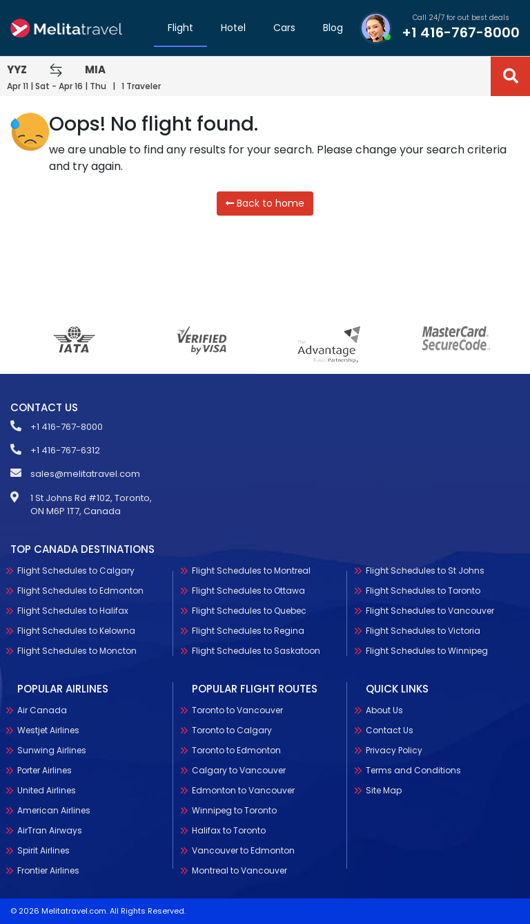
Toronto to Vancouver (237, 767)
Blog (333, 28)
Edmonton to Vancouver (243, 847)
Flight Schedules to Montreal (251, 597)
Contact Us (435, 730)
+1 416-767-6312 (65, 450)
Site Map (429, 790)
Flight (180, 28)
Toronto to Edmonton (236, 807)
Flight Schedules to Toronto (468, 590)
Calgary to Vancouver (239, 827)
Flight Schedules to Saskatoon (256, 677)
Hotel (233, 28)
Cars (284, 28)
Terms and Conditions (459, 770)
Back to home (265, 203)
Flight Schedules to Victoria (468, 631)
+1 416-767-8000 (461, 32)
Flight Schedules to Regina (248, 657)
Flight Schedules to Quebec (249, 637)
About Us (430, 710)
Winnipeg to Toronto (234, 867)
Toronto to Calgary (232, 787)
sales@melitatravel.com (85, 473)
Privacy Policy (439, 750)
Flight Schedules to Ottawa (248, 617)
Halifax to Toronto (229, 887)
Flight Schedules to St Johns (470, 570)
